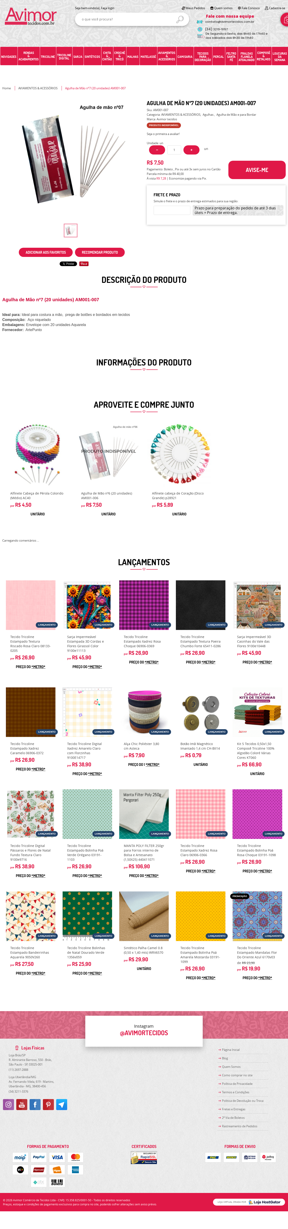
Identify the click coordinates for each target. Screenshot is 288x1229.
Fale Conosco (251, 8)
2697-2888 (18, 1070)
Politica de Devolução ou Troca (242, 1101)
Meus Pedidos (195, 8)
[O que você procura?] (180, 19)
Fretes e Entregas (233, 1109)
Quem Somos (231, 1067)
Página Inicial (231, 1050)
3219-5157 (216, 29)
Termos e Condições (235, 1092)
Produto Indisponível (108, 455)
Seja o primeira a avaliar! (163, 134)
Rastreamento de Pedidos (239, 1126)
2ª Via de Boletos (233, 1118)
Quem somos (223, 8)
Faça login (107, 8)
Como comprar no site (237, 1075)
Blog (225, 1058)
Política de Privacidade (237, 1084)
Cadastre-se (277, 8)
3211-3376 (18, 1091)
